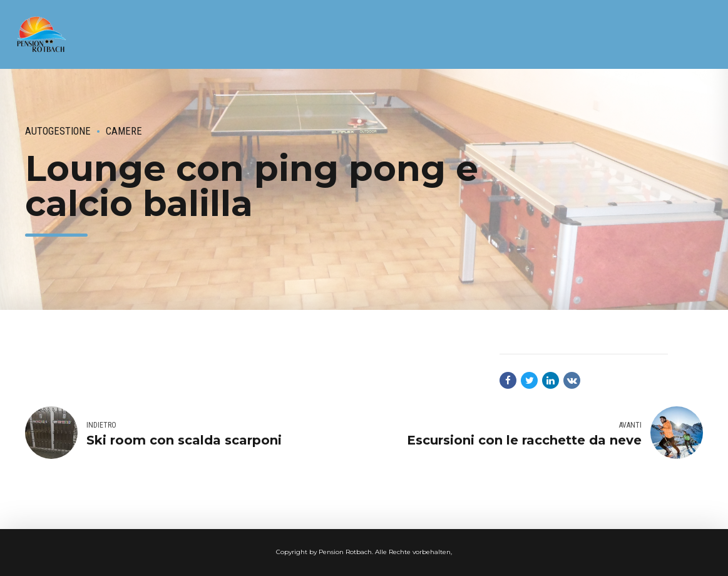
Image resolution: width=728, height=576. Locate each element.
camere (124, 131)
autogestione (58, 131)
